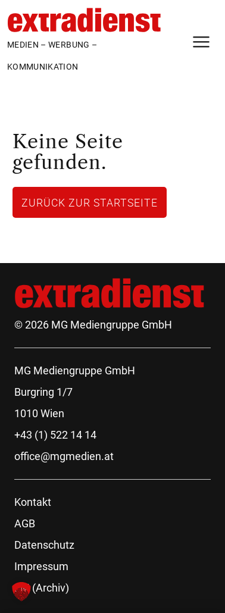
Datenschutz (44, 545)
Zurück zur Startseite (89, 202)
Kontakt (32, 502)
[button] (21, 591)
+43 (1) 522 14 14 (55, 435)
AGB (24, 523)
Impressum (41, 566)
